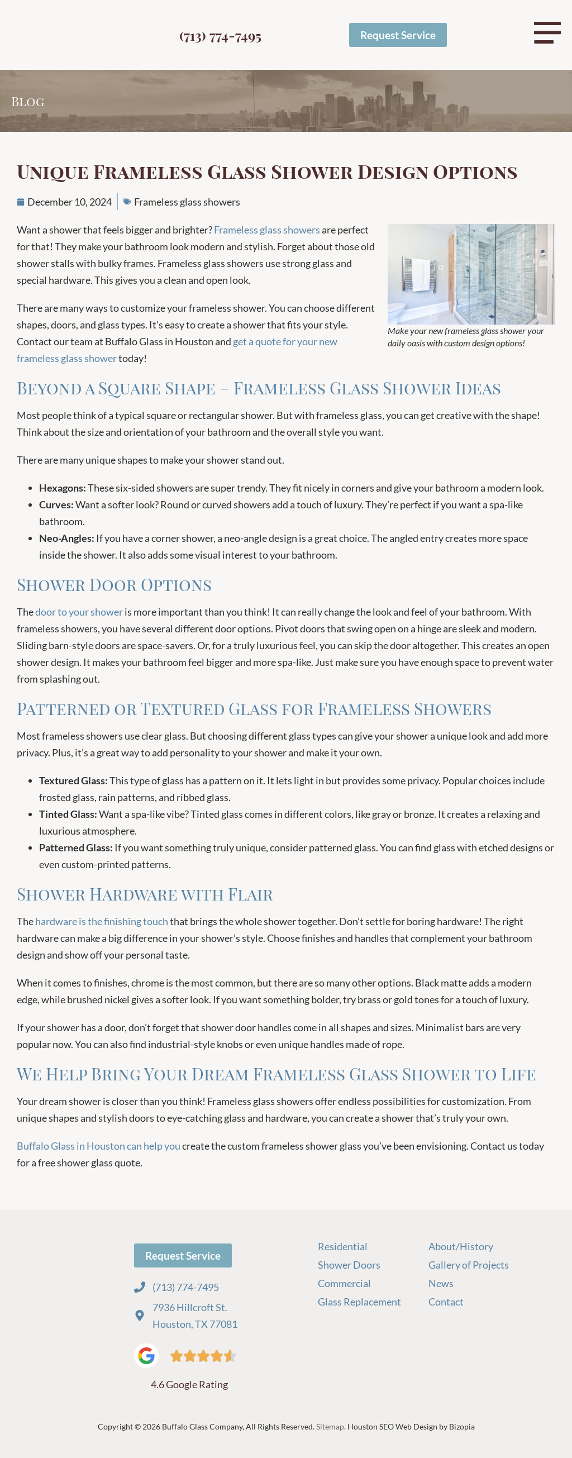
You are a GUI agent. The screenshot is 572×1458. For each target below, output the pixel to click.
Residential (343, 1246)
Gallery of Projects (468, 1265)
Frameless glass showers (187, 202)
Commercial (345, 1283)
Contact (446, 1301)
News (441, 1283)
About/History (460, 1246)
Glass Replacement (359, 1301)
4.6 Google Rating (189, 1384)
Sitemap (330, 1426)
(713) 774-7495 (220, 35)
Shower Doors (349, 1265)
